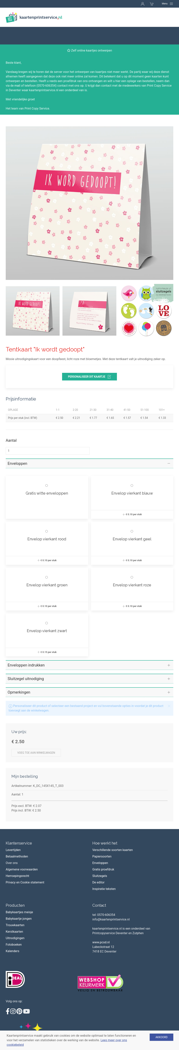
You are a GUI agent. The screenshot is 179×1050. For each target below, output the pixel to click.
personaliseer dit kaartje (89, 359)
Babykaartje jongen (19, 901)
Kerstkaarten (14, 914)
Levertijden (13, 832)
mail (17, 68)
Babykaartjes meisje (19, 894)
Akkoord (161, 1037)
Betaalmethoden (17, 839)
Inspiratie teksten (104, 871)
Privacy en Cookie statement (25, 865)
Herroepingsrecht (17, 858)
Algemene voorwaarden (22, 852)
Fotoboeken (14, 927)
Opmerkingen (19, 674)
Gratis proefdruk (103, 852)
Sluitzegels (99, 858)
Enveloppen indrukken (26, 647)
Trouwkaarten (15, 907)
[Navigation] (167, 3)
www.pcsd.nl (101, 925)
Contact (99, 888)
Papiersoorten (101, 839)
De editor (98, 865)
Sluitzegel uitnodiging (26, 661)
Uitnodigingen (15, 920)
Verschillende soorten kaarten (112, 832)
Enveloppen (17, 446)
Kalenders (12, 933)
